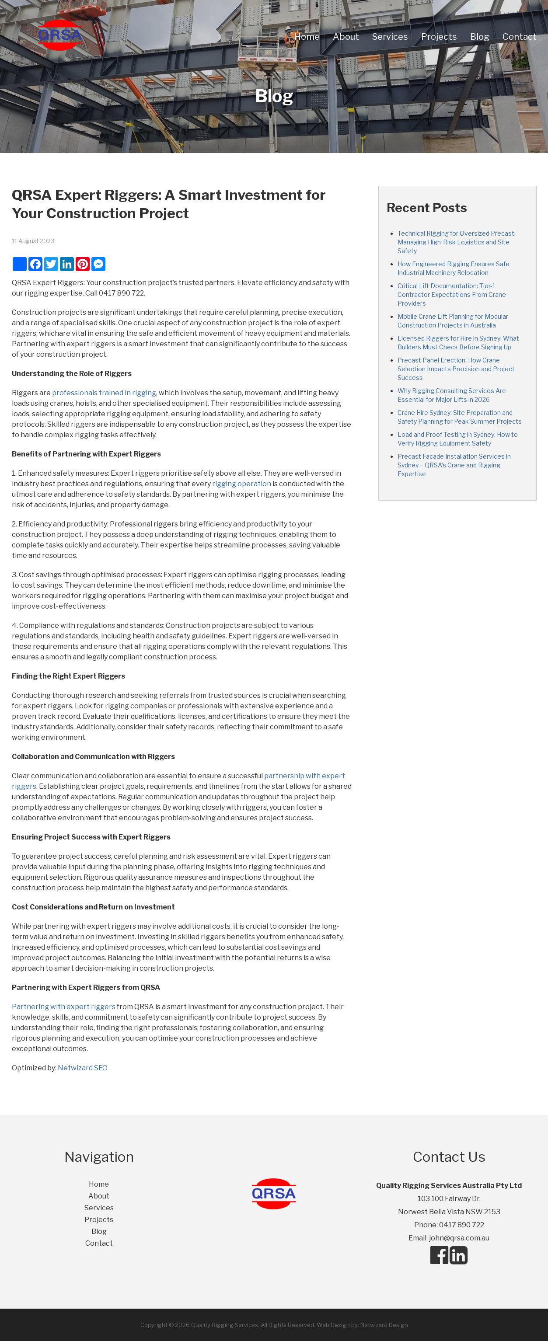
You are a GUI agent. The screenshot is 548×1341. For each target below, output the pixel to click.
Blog (479, 36)
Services (390, 36)
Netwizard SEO (83, 1068)
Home (307, 36)
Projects (439, 36)
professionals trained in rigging (104, 393)
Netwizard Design (384, 1324)
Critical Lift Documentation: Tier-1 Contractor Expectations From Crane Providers (452, 294)
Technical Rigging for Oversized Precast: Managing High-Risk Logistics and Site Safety (457, 242)
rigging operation (241, 484)
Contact (520, 36)
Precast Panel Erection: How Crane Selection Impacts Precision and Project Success (456, 368)
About (346, 36)
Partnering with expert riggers (64, 1007)
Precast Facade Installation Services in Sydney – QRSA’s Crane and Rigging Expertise (454, 465)
